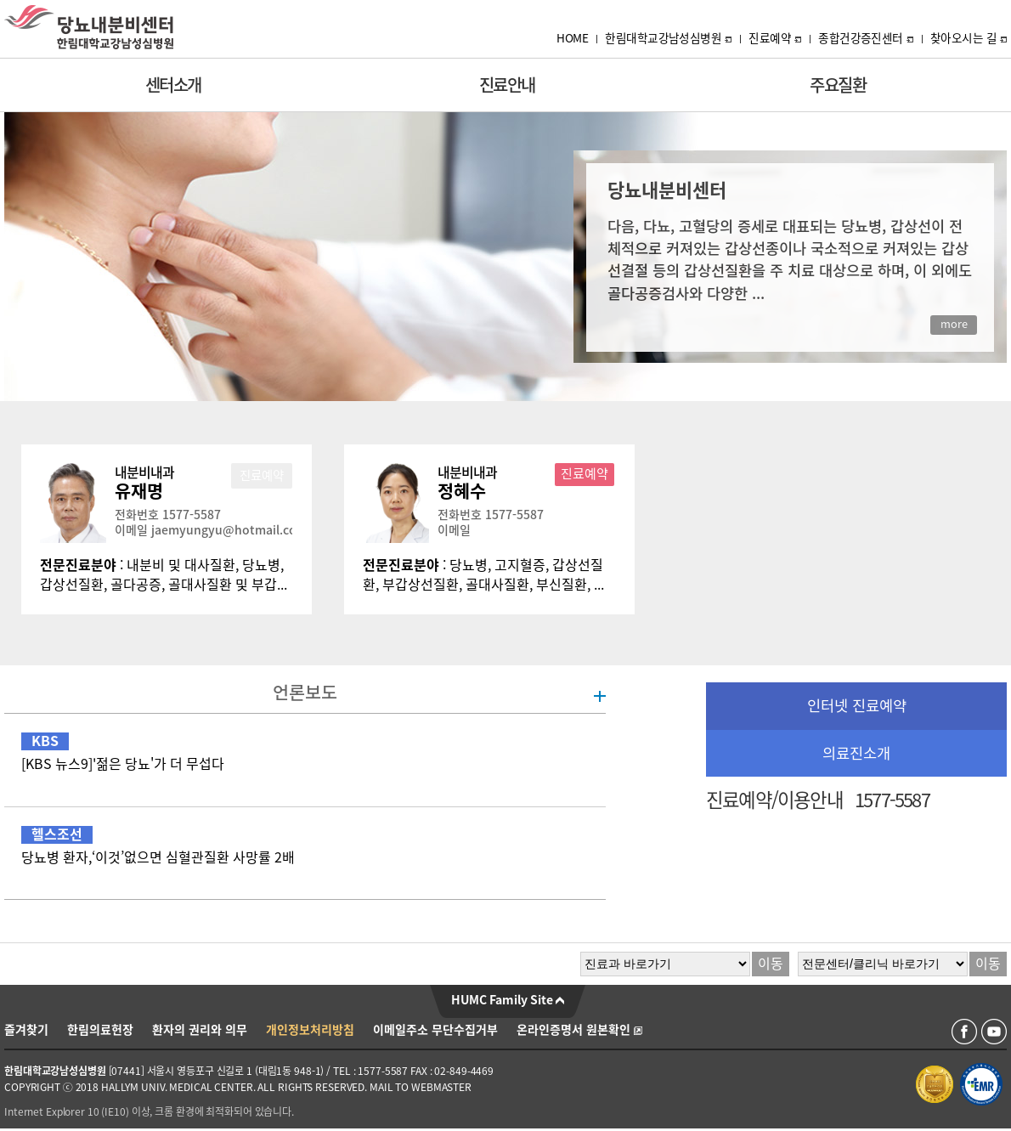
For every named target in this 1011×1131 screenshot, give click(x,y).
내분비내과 (144, 472)
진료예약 (774, 38)
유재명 (139, 491)
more (954, 324)
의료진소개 (856, 753)
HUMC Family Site (507, 1000)
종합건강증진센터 (865, 38)
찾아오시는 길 (968, 38)
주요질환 (838, 84)
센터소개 (173, 84)
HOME (572, 38)
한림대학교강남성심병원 (668, 38)
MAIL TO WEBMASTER (421, 1087)
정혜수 (462, 491)
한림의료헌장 (100, 1030)
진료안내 (507, 84)
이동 (770, 963)
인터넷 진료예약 (857, 705)
